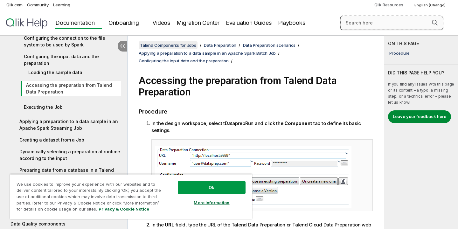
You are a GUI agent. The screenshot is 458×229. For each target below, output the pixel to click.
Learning (61, 4)
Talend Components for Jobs (168, 45)
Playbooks (291, 22)
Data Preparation (220, 45)
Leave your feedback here (419, 116)
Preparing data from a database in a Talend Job (66, 173)
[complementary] (421, 132)
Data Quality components (37, 223)
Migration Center (198, 22)
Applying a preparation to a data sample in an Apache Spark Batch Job (207, 53)
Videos (161, 22)
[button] (435, 22)
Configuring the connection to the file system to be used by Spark (64, 41)
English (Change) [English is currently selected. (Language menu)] (430, 5)
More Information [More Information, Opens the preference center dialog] (211, 202)
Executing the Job (43, 107)
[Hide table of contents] (122, 46)
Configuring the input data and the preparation (61, 60)
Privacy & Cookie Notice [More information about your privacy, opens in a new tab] (124, 209)
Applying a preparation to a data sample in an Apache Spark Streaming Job (68, 125)
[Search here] (392, 23)
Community (38, 4)
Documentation (75, 22)
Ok (211, 187)
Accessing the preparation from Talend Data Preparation (69, 88)
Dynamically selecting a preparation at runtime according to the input (69, 155)
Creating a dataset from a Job (51, 139)
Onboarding (123, 22)
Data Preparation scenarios (269, 45)
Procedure (399, 53)
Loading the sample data (55, 72)
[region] (131, 196)
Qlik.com (14, 4)
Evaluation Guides (249, 22)
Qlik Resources (388, 4)
